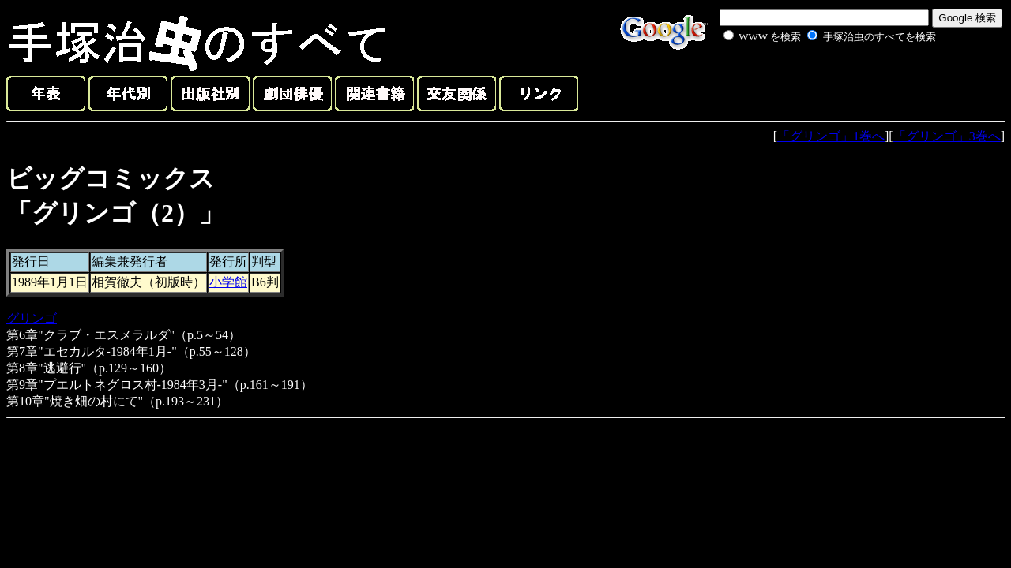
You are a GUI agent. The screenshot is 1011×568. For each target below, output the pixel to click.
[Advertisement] (812, 82)
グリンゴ (31, 318)
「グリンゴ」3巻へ (947, 136)
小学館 (228, 282)
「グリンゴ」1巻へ (831, 136)
